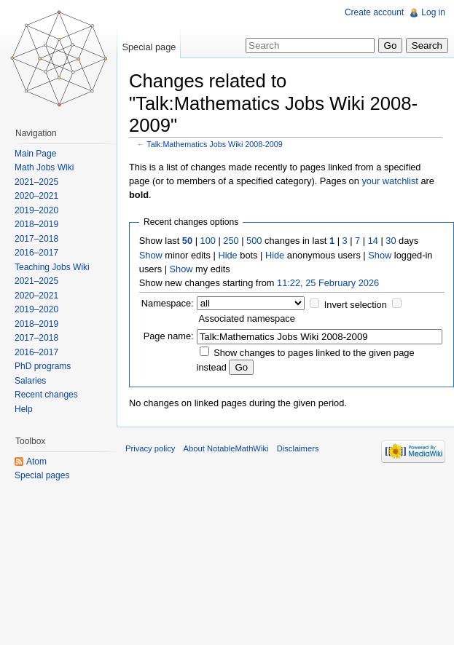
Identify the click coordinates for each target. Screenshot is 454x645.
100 (208, 240)
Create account (374, 12)
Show (151, 255)
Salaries (30, 381)
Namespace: (167, 303)
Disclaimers (298, 448)
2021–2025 (36, 182)
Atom (36, 461)
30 (390, 240)
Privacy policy (150, 448)
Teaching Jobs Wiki (52, 267)
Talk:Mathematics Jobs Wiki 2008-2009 (214, 144)
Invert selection (355, 304)
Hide (227, 255)
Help (24, 409)
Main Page (35, 154)
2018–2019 (36, 224)
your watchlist (389, 180)
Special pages (42, 475)
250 (230, 240)
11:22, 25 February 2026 (328, 282)
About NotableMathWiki (226, 448)
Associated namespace (247, 318)
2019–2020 (36, 210)
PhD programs (43, 366)
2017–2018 (36, 239)
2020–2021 (36, 196)
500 (254, 240)
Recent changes (46, 394)
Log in (433, 12)
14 (373, 240)
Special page (149, 46)
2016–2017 (36, 253)
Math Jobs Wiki (44, 167)
